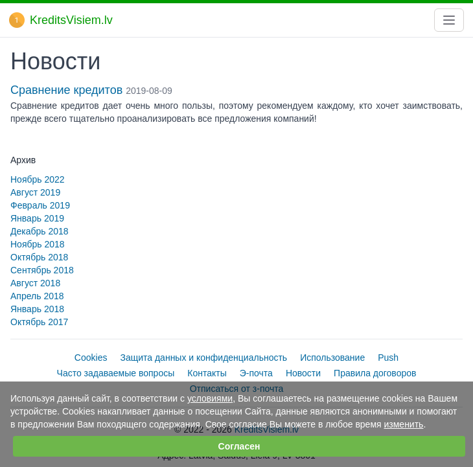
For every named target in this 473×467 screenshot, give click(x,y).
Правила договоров (375, 373)
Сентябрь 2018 (42, 270)
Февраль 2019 (40, 205)
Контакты (206, 373)
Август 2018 (35, 283)
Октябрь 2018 (39, 257)
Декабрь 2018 (39, 231)
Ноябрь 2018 (37, 244)
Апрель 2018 (37, 296)
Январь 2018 (37, 309)
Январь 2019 (37, 218)
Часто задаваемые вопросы (116, 373)
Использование (332, 357)
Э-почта (256, 373)
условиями (210, 398)
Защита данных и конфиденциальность (203, 357)
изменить (403, 424)
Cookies (91, 357)
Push (388, 357)
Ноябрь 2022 (37, 179)
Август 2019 (35, 192)
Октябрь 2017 (39, 322)
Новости (303, 373)
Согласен (239, 446)
